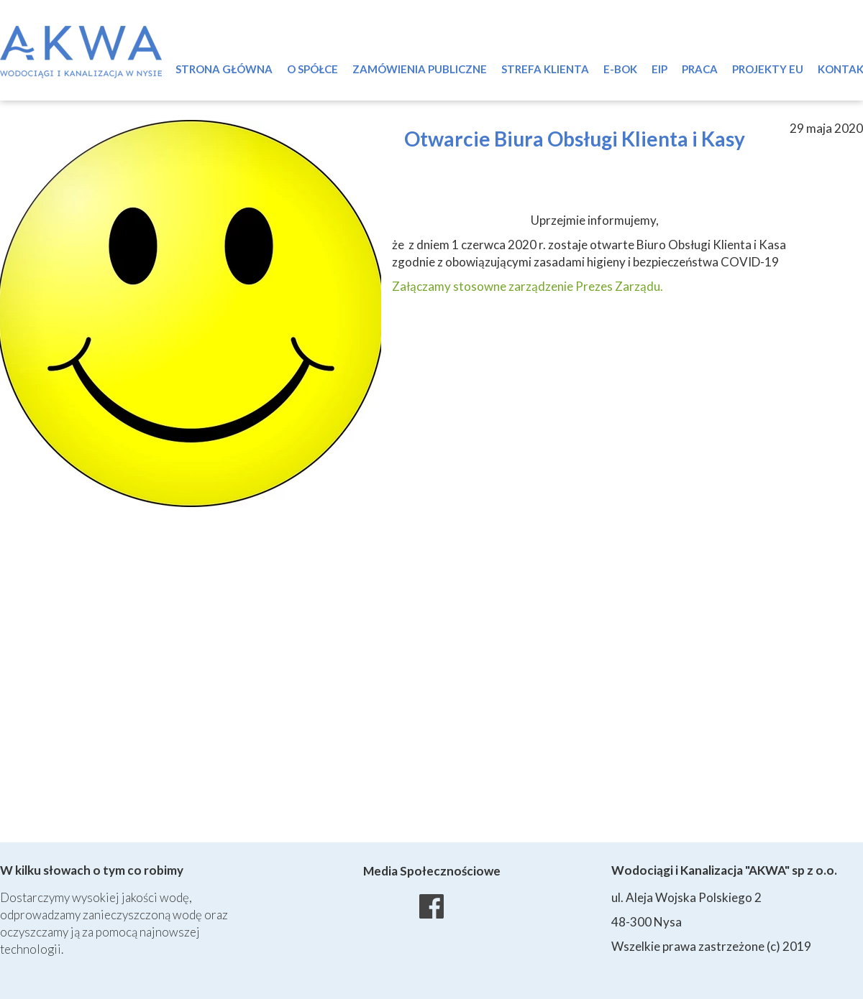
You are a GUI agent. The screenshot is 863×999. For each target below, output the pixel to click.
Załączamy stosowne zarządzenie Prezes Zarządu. (527, 286)
